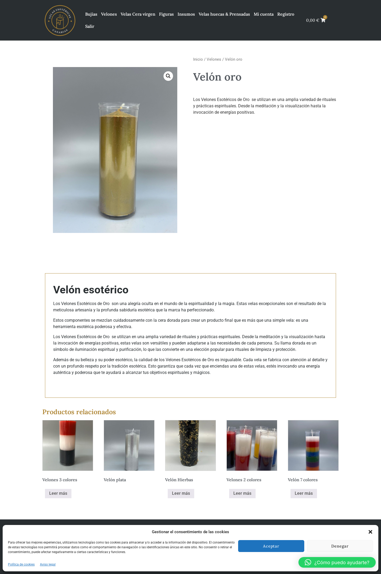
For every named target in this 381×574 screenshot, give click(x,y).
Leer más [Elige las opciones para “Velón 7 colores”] (304, 493)
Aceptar (271, 546)
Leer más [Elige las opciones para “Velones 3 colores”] (58, 493)
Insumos (186, 14)
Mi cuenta (264, 14)
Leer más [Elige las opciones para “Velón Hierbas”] (181, 493)
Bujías (91, 14)
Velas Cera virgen (138, 14)
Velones (109, 14)
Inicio (198, 59)
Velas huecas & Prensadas (224, 14)
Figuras (166, 14)
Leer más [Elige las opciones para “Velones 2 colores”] (242, 493)
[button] (370, 532)
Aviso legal (48, 564)
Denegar (339, 546)
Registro (285, 14)
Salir (89, 26)
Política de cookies (21, 564)
